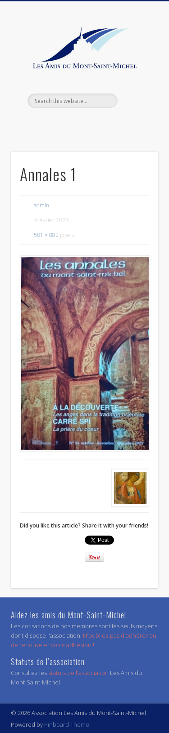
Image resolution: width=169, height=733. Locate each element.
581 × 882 (46, 235)
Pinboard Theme (66, 724)
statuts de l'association (79, 673)
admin (41, 205)
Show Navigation (137, 80)
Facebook (83, 123)
